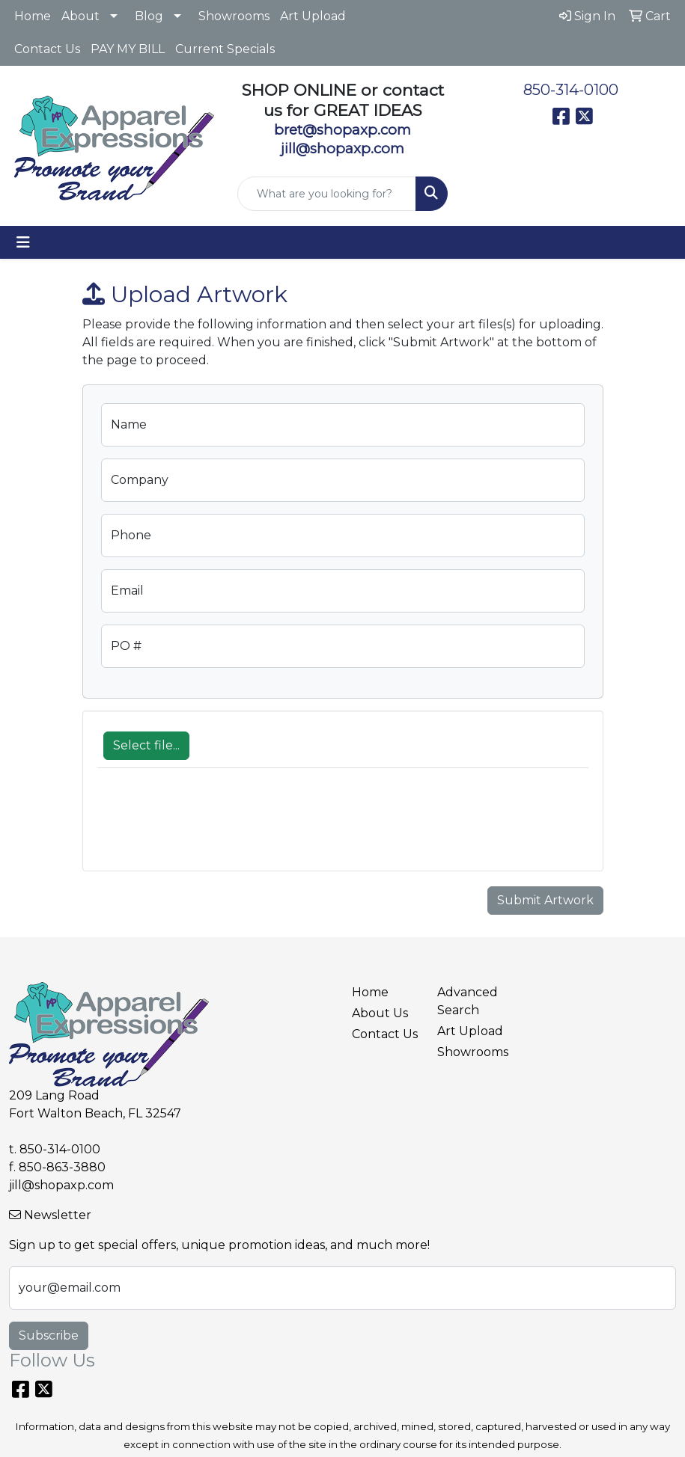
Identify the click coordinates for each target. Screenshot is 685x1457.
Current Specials (225, 49)
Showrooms (234, 16)
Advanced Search (467, 1001)
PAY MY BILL (128, 49)
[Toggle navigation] (23, 242)
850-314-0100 (570, 90)
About (80, 16)
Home (32, 16)
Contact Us (47, 49)
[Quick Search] (326, 194)
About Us (380, 1013)
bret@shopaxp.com (342, 129)
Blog (149, 16)
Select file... (146, 745)
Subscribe (49, 1335)
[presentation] (211, 827)
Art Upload (313, 16)
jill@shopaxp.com (61, 1185)
